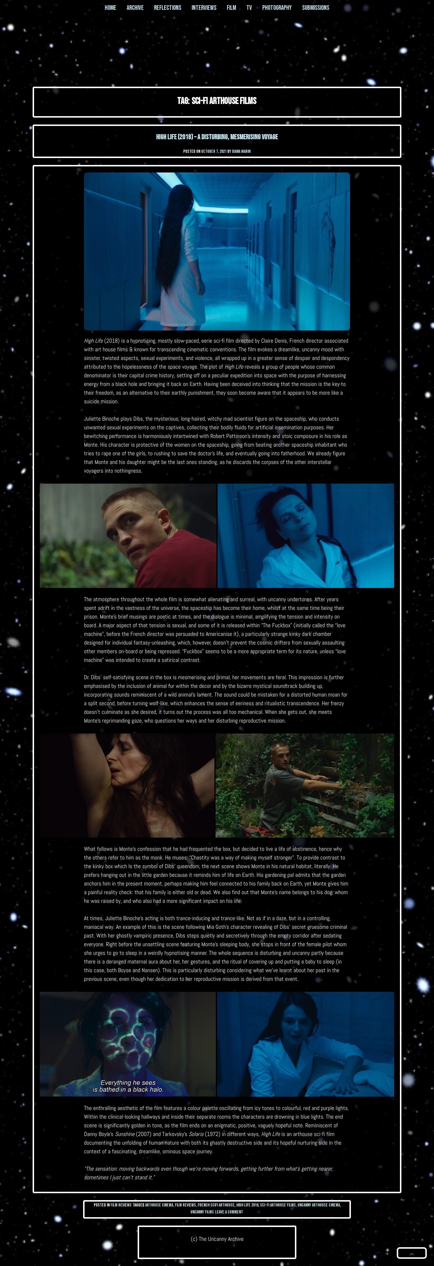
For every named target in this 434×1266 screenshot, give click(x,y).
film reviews (185, 1205)
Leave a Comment (229, 1212)
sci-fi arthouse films (278, 1205)
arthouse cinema (159, 1205)
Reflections (167, 8)
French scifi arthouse (216, 1205)
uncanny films (202, 1212)
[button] (412, 1253)
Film (231, 8)
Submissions (315, 8)
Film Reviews (121, 1205)
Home (110, 8)
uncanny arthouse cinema (319, 1205)
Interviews (204, 8)
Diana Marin (241, 151)
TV (249, 8)
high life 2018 (247, 1205)
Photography (277, 8)
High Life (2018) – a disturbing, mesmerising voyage (217, 137)
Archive (135, 8)
